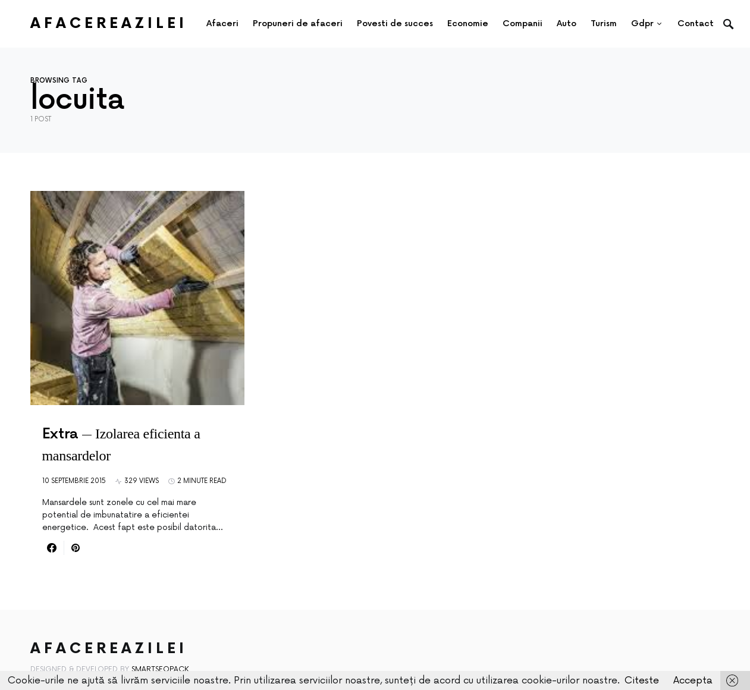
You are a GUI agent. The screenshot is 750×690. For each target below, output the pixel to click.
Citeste (642, 680)
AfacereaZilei (108, 23)
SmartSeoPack (160, 669)
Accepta (693, 680)
